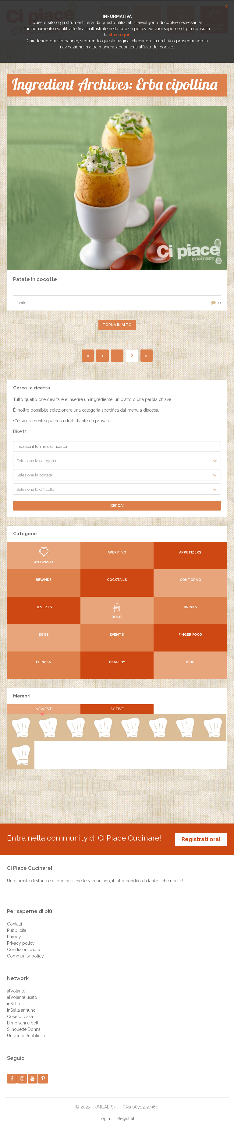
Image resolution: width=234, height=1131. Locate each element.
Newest (44, 709)
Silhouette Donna (24, 1029)
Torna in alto (117, 325)
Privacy (14, 936)
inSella (13, 1003)
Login (104, 1118)
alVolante (16, 991)
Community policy (25, 956)
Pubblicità (16, 930)
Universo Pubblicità (26, 1035)
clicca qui (118, 34)
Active (117, 709)
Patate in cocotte (35, 279)
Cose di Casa (20, 1016)
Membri (21, 696)
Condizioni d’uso (23, 949)
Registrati (126, 1118)
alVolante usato (22, 997)
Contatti (14, 924)
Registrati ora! (201, 839)
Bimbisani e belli (23, 1022)
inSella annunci (21, 1010)
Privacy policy (21, 943)
